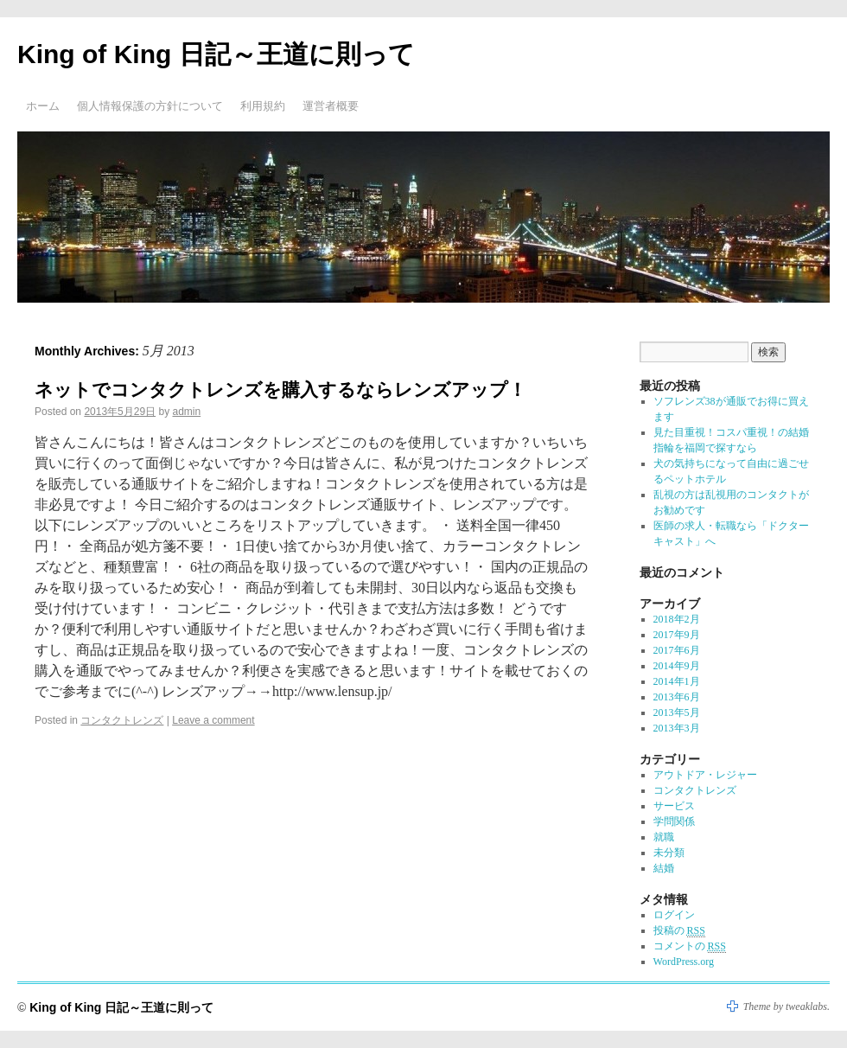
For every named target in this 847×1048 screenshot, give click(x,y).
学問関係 (674, 821)
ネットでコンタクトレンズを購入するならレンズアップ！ (280, 389)
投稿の (679, 930)
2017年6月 (676, 650)
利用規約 (262, 105)
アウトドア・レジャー (705, 775)
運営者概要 (330, 105)
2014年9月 (676, 666)
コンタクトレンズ (121, 720)
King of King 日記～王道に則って (216, 54)
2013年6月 (676, 697)
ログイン (674, 915)
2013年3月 (676, 728)
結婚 (663, 868)
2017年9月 (676, 635)
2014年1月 (676, 681)
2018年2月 (676, 619)
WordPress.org (683, 961)
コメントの (689, 946)
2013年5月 (676, 712)
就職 (663, 837)
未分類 (669, 853)
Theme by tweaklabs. (786, 1006)
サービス (674, 806)
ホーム (43, 105)
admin (186, 412)
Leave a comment (213, 720)
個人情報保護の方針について (150, 105)
